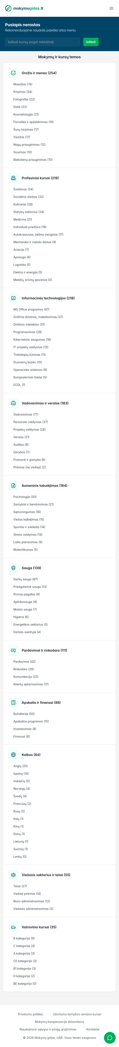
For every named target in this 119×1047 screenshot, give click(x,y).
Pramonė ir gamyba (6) (29, 459)
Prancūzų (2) (22, 803)
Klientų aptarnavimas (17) (31, 684)
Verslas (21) (21, 437)
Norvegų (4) (21, 788)
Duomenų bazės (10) (27, 362)
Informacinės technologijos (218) (48, 298)
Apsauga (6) (21, 257)
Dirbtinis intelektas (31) (29, 324)
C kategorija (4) (24, 946)
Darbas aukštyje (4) (27, 632)
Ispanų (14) (21, 773)
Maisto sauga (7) (25, 609)
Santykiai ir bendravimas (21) (33, 504)
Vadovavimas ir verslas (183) (45, 403)
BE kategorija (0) (25, 983)
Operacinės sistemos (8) (30, 370)
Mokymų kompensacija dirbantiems (59, 1022)
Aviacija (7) (21, 249)
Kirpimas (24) (22, 92)
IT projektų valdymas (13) (30, 347)
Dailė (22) (20, 107)
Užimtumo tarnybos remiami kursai (77, 1014)
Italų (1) (18, 819)
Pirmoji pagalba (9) (26, 594)
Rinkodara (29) (23, 669)
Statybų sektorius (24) (28, 212)
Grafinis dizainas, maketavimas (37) (38, 317)
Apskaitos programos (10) (31, 721)
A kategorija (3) (24, 953)
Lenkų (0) (20, 856)
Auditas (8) (21, 444)
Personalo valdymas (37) (30, 422)
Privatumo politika (30, 1014)
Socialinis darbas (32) (28, 197)
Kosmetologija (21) (26, 114)
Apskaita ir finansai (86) (41, 702)
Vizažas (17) (21, 137)
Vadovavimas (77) (25, 414)
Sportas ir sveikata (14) (29, 527)
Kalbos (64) (31, 755)
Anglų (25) (20, 766)
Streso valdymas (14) (28, 534)
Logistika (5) (21, 264)
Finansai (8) (21, 736)
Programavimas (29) (27, 332)
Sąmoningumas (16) (27, 512)
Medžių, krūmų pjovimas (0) (32, 280)
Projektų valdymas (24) (29, 429)
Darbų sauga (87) (25, 579)
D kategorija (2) (24, 976)
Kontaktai (93, 1029)
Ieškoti (91, 42)
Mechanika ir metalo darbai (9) (34, 242)
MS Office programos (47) (31, 309)
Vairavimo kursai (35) (39, 927)
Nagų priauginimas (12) (29, 144)
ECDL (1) (19, 385)
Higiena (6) (21, 617)
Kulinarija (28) (23, 204)
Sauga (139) (31, 568)
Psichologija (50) (25, 497)
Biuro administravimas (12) (31, 901)
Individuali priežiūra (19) (29, 227)
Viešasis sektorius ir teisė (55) (46, 875)
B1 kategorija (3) (24, 968)
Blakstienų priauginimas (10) (33, 159)
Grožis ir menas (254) (39, 73)
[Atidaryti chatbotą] (110, 1038)
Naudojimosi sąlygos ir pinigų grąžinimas (48, 1029)
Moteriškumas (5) (25, 549)
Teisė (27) (20, 886)
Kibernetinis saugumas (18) (32, 339)
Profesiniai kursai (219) (40, 178)
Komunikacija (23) (25, 676)
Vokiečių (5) (21, 781)
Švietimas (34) (23, 189)
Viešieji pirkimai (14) (27, 893)
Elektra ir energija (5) (27, 272)
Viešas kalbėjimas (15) (28, 519)
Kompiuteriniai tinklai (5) (30, 377)
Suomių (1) (20, 849)
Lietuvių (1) (20, 841)
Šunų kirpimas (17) (26, 129)
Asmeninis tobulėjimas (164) (44, 485)
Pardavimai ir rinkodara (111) (44, 650)
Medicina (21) (22, 219)
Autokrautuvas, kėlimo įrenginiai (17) (38, 234)
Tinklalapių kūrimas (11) (29, 354)
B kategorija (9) (24, 938)
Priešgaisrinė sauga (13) (30, 586)
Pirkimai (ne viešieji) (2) (29, 467)
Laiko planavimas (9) (27, 542)
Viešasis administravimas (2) (33, 909)
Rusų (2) (19, 811)
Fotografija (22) (24, 99)
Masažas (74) (22, 84)
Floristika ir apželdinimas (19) (33, 122)
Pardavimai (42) (24, 661)
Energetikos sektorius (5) (30, 624)
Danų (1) (19, 834)
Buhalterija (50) (24, 714)
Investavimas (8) (24, 729)
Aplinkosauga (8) (25, 602)
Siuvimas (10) (22, 152)
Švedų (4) (20, 796)
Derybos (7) (21, 452)
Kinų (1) (18, 826)
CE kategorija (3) (25, 961)
